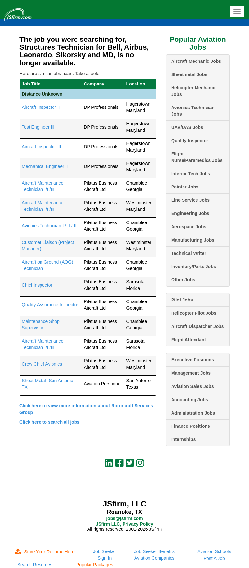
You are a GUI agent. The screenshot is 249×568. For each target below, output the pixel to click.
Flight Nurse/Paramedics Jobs (197, 157)
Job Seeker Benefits (154, 551)
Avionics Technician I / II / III (49, 225)
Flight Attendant (188, 339)
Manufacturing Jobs (192, 240)
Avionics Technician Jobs (193, 111)
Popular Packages (94, 564)
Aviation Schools (214, 551)
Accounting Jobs (189, 399)
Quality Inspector (189, 140)
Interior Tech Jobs (190, 173)
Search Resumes (35, 564)
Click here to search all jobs (49, 422)
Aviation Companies (154, 558)
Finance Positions (190, 426)
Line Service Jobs (190, 200)
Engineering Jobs (190, 213)
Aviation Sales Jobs (192, 386)
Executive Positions (192, 359)
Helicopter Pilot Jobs (193, 313)
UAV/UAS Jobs (187, 127)
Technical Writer (188, 253)
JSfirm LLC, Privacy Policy (124, 524)
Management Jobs (191, 373)
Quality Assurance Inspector (50, 304)
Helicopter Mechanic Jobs (193, 91)
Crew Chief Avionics (42, 364)
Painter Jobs (184, 186)
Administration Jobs (193, 412)
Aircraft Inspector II (41, 107)
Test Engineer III (38, 127)
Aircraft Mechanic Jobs (196, 61)
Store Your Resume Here (45, 551)
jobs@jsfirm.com (124, 518)
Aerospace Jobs (188, 226)
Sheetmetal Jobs (189, 74)
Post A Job (214, 558)
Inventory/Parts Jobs (193, 266)
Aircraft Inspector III (41, 146)
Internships (183, 439)
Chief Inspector (37, 285)
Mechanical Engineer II (45, 166)
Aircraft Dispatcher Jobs (197, 326)
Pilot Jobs (182, 299)
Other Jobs (183, 279)
